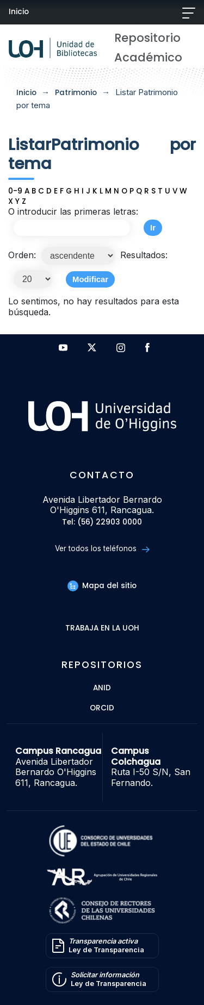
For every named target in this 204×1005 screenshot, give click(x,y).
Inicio (19, 12)
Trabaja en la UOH (102, 628)
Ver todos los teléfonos (102, 548)
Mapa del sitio (101, 585)
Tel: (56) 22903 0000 (102, 522)
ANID (102, 688)
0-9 (15, 191)
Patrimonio (76, 93)
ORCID (102, 708)
